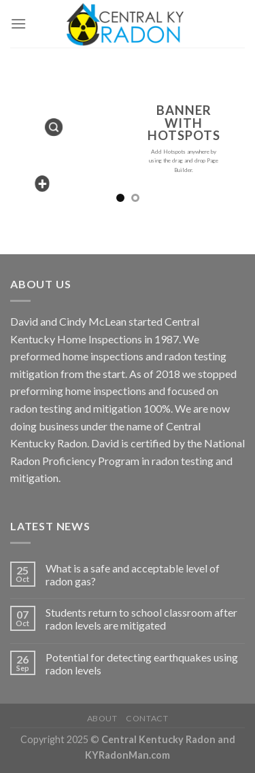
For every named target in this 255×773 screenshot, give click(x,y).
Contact (147, 718)
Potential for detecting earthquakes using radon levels (142, 663)
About (102, 718)
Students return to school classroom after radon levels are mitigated (141, 619)
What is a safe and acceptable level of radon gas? (133, 574)
